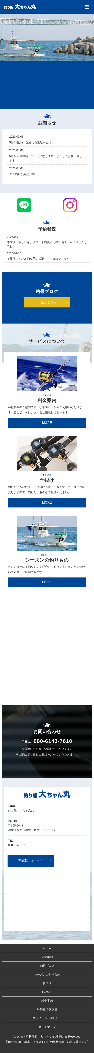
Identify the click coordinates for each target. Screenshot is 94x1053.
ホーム (47, 948)
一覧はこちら (47, 302)
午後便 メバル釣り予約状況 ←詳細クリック (40, 258)
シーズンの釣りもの (47, 974)
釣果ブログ (47, 965)
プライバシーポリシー (47, 1018)
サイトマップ (47, 1027)
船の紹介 (47, 992)
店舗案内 (47, 957)
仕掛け (47, 983)
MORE (47, 422)
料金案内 (47, 1000)
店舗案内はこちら (31, 861)
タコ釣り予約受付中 (22, 174)
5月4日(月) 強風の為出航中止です (31, 142)
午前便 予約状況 (47, 1009)
